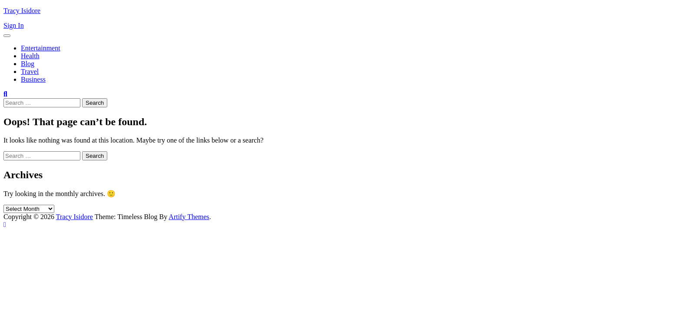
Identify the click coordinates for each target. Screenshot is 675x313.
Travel (30, 71)
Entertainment (40, 48)
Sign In (13, 25)
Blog (27, 63)
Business (33, 79)
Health (30, 56)
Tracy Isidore (21, 10)
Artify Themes (189, 216)
